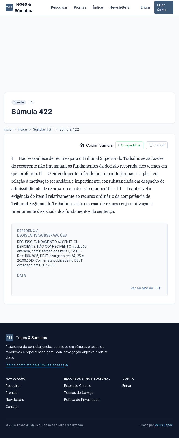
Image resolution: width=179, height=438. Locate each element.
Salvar (157, 145)
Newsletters (119, 7)
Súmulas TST (43, 129)
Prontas (80, 7)
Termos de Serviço (79, 393)
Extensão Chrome (77, 386)
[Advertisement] (89, 49)
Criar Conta (162, 7)
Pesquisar (59, 7)
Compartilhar (129, 145)
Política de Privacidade (82, 400)
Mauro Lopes (164, 425)
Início (8, 129)
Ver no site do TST (146, 288)
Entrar (145, 7)
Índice (98, 7)
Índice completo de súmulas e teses (37, 365)
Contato (12, 406)
